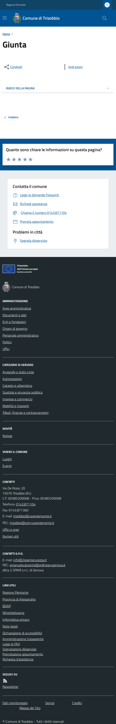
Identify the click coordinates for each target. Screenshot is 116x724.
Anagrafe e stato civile (18, 372)
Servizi (49, 702)
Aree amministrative (17, 308)
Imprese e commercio (17, 399)
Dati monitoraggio (15, 702)
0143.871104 (26, 504)
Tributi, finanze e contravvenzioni (25, 412)
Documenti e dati (14, 315)
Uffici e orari (11, 529)
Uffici (6, 348)
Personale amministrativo (21, 335)
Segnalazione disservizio (19, 649)
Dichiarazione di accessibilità (22, 633)
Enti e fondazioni (14, 321)
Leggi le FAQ (11, 644)
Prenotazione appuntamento (23, 654)
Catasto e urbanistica (17, 385)
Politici (7, 342)
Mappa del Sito (29, 707)
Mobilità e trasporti (16, 405)
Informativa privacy (16, 619)
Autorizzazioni (12, 378)
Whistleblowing (13, 612)
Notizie (7, 435)
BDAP (7, 606)
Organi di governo (15, 328)
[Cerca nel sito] (103, 18)
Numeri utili (11, 536)
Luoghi (7, 459)
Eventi (7, 465)
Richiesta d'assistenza (18, 659)
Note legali (10, 626)
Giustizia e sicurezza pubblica (23, 392)
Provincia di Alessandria (19, 599)
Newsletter (10, 686)
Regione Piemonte (16, 5)
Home (6, 34)
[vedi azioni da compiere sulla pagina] (72, 67)
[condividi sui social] (13, 67)
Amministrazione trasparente (23, 638)
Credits (77, 702)
